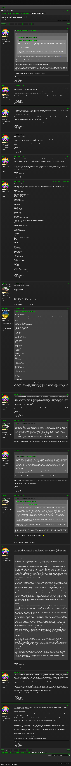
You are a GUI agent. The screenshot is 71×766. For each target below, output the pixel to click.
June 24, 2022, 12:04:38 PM (19, 420)
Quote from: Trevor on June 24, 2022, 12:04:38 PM (26, 452)
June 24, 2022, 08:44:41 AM (19, 181)
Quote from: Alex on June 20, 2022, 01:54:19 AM (28, 40)
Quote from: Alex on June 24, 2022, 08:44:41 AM (25, 311)
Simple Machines (11, 763)
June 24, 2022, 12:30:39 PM (19, 495)
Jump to (49, 755)
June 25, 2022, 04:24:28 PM (19, 705)
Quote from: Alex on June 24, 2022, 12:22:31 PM (25, 498)
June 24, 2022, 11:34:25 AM (19, 394)
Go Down (3, 23)
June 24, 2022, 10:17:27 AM (19, 308)
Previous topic (60, 20)
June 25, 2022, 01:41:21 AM (19, 672)
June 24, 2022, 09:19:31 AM (19, 283)
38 (23, 24)
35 (16, 24)
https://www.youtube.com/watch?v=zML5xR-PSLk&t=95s (26, 538)
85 (30, 24)
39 (26, 24)
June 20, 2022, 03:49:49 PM (19, 85)
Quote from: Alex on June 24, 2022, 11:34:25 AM (25, 423)
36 (18, 24)
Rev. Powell (5, 308)
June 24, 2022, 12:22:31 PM (19, 450)
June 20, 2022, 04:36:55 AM (19, 27)
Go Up (2, 750)
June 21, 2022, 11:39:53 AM (19, 107)
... (14, 24)
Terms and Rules (62, 763)
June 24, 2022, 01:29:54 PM (19, 546)
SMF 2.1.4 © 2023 (4, 763)
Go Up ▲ (68, 763)
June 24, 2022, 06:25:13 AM (19, 156)
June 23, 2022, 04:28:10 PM (19, 134)
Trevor (4, 283)
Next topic (66, 20)
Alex (3, 28)
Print (68, 23)
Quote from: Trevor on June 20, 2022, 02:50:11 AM (27, 37)
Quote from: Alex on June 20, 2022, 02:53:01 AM (26, 33)
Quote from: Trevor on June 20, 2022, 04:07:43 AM (26, 30)
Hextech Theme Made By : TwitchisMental (9, 764)
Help (58, 763)
